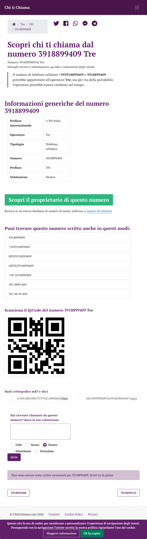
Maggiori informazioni (61, 533)
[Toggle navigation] (137, 7)
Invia (14, 457)
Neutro (52, 445)
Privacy (93, 514)
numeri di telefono (99, 211)
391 (31, 24)
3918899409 (23, 29)
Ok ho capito (92, 533)
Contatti (54, 514)
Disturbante (23, 451)
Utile (19, 445)
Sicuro (35, 445)
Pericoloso (47, 451)
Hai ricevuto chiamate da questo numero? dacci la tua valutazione (34, 417)
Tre (22, 24)
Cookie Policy (74, 514)
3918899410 (128, 493)
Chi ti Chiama (17, 7)
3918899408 (18, 493)
